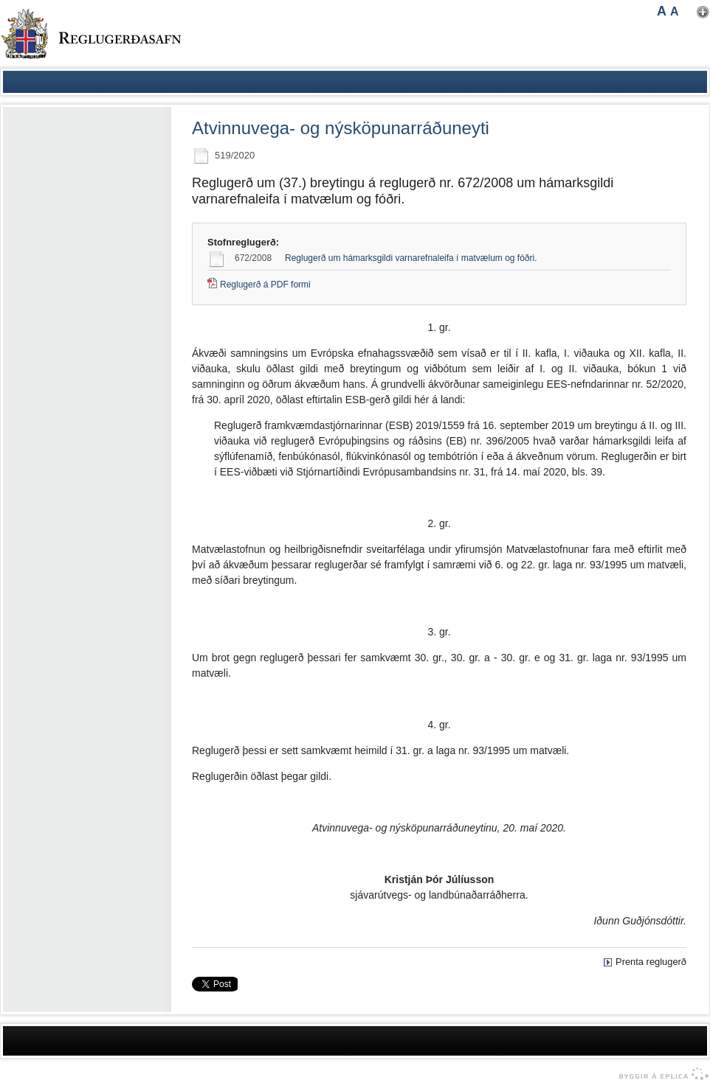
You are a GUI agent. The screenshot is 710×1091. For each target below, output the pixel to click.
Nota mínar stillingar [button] (703, 12)
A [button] (661, 11)
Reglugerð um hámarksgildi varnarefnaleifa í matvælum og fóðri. (411, 258)
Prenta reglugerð (651, 961)
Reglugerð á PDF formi (265, 284)
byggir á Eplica (660, 1074)
